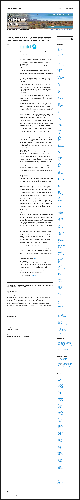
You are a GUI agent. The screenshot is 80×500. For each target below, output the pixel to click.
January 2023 (60, 413)
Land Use (59, 206)
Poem (59, 241)
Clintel (8, 51)
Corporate (59, 119)
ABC (58, 64)
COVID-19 (59, 120)
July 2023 (59, 406)
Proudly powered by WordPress (19, 495)
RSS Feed (59, 55)
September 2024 (60, 390)
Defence (59, 129)
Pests (58, 238)
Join (63, 8)
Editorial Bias (60, 140)
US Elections (60, 288)
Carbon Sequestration (61, 93)
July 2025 (59, 378)
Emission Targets (61, 146)
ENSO (59, 150)
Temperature (60, 275)
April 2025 (59, 381)
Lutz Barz (59, 363)
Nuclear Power (60, 233)
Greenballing (60, 183)
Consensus (59, 113)
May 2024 (59, 394)
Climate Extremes (61, 106)
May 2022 (59, 422)
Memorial (59, 215)
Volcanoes (59, 295)
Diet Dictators (60, 131)
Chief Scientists (60, 98)
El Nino (59, 143)
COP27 (59, 117)
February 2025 (60, 384)
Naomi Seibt (60, 225)
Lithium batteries (61, 210)
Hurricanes (60, 192)
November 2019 (60, 458)
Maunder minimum (61, 212)
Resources (59, 255)
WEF (58, 301)
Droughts (59, 136)
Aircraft (59, 75)
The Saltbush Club (14, 8)
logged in (14, 318)
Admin (8, 47)
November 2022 (60, 415)
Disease (59, 132)
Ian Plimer (59, 195)
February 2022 (60, 426)
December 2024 (60, 386)
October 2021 (60, 431)
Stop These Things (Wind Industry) (64, 324)
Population (59, 247)
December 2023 (60, 400)
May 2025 (59, 380)
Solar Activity (60, 269)
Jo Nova (59, 322)
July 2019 (59, 462)
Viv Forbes (59, 294)
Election (59, 144)
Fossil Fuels (60, 166)
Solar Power (60, 271)
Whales (59, 302)
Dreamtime (60, 134)
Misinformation (60, 221)
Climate (59, 104)
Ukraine (59, 283)
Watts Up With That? (61, 333)
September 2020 (60, 446)
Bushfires (59, 91)
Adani (59, 70)
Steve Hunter (60, 366)
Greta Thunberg (60, 187)
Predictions (60, 252)
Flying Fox (59, 163)
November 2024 (60, 387)
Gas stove (59, 170)
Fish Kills (59, 160)
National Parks (60, 227)
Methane (59, 217)
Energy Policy (60, 149)
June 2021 (59, 435)
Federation (59, 158)
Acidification (60, 68)
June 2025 (59, 379)
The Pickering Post (61, 327)
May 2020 (59, 451)
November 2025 (60, 377)
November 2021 (60, 429)
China (59, 100)
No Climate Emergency (62, 232)
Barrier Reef (60, 79)
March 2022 (60, 425)
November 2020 (60, 444)
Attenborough (60, 78)
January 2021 (60, 441)
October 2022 (60, 417)
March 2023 (60, 411)
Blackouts (59, 89)
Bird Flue (59, 88)
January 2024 (60, 399)
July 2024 (59, 392)
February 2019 (60, 468)
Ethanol (59, 152)
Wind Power (60, 305)
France (59, 167)
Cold (58, 112)
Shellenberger (60, 265)
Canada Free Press (61, 315)
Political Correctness (61, 245)
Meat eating (60, 214)
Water (59, 299)
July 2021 (59, 434)
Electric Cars (60, 145)
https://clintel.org (34, 275)
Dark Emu (59, 124)
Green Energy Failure (61, 179)
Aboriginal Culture (61, 66)
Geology (59, 171)
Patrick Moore (60, 237)
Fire (58, 159)
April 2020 (59, 452)
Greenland (59, 185)
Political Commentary (61, 244)
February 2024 (60, 398)
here (35, 258)
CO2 (58, 110)
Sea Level (59, 261)
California (59, 92)
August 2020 (60, 447)
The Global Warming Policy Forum (64, 326)
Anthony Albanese (61, 77)
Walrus (59, 296)
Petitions (59, 239)
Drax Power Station (61, 133)
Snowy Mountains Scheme (62, 268)
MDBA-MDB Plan (61, 213)
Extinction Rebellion (61, 156)
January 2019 (60, 469)
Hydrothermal (60, 194)
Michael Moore (60, 219)
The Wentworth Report (62, 330)
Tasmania (59, 274)
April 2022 (59, 424)
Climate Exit (60, 317)
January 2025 (60, 385)
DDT (58, 127)
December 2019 (60, 456)
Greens (59, 186)
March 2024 (60, 397)
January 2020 (60, 455)
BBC (58, 82)
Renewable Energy (61, 254)
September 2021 (60, 432)
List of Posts (60, 51)
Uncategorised (60, 286)
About (59, 8)
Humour (59, 191)
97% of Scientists (61, 63)
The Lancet (60, 279)
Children (59, 99)
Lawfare (59, 208)
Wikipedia (59, 303)
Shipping (59, 266)
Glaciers (59, 172)
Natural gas (60, 228)
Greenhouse (60, 184)
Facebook (59, 50)
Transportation (60, 281)
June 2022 (59, 421)
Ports (58, 248)
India (58, 199)
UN (58, 285)
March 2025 (60, 383)
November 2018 (60, 472)
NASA (59, 226)
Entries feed (60, 481)
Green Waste (60, 181)
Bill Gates (59, 85)
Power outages (60, 251)
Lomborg (59, 211)
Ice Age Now (60, 321)
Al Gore (59, 76)
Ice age (59, 197)
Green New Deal (60, 180)
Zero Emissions (60, 306)
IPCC (10, 51)
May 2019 (59, 465)
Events (59, 154)
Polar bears (60, 242)
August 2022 (60, 419)
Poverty (59, 249)
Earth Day (59, 137)
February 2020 (60, 454)
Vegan (59, 289)
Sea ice (59, 260)
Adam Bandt (60, 69)
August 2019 (60, 461)
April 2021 (59, 438)
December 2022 (60, 414)
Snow (59, 267)
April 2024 (59, 395)
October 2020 (60, 445)
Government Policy (61, 174)
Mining (59, 220)
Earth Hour (60, 138)
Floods (59, 161)
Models (59, 222)
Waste (59, 298)
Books (59, 90)
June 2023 (59, 407)
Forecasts (59, 164)
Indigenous (60, 200)
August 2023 (60, 405)
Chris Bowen (60, 102)
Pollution (59, 246)
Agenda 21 (59, 71)
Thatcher (59, 276)
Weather (59, 300)
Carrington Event (61, 95)
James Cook (60, 204)
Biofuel (59, 86)
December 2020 (60, 442)
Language (59, 207)
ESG (58, 151)
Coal (58, 111)
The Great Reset (60, 278)
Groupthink (60, 188)
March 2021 (60, 439)
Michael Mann (60, 218)
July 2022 (59, 420)
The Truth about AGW (61, 329)
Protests (59, 253)
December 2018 (60, 471)
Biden (59, 84)
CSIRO (59, 122)
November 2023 (60, 401)
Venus (59, 293)
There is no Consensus (62, 331)
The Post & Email (61, 328)
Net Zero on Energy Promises (63, 341)
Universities (60, 287)
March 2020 (60, 453)
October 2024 (60, 388)
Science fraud (60, 259)
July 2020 (59, 448)
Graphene (59, 176)
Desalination (60, 130)
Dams (59, 123)
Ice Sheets (59, 198)
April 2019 (59, 466)
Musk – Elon (60, 224)
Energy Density (60, 147)
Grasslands (60, 177)
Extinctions (60, 157)
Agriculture (60, 72)
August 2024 (60, 391)
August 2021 (60, 433)
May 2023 (59, 408)
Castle (59, 96)
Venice (59, 292)
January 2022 (60, 427)
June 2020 (59, 449)
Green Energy (60, 178)
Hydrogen (59, 193)
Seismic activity (60, 262)
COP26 (59, 116)
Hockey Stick (60, 190)
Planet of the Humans (61, 240)
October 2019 (60, 459)
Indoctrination (60, 201)
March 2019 (60, 467)
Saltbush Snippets (61, 54)
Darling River (60, 125)
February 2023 (60, 412)
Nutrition (59, 234)
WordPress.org (60, 483)
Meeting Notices (69, 8)
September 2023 (60, 404)
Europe (59, 153)
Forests (59, 165)
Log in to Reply (10, 306)
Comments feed (60, 482)
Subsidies (59, 273)
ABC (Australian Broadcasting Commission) (65, 65)
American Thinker (61, 314)
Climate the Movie (61, 107)
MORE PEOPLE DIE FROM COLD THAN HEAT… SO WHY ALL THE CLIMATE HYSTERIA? (64, 349)
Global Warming (60, 173)
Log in (59, 480)
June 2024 (59, 393)
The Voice (59, 280)
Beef (58, 83)
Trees (59, 282)
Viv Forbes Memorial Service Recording (64, 342)
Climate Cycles (60, 105)
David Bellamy (60, 126)
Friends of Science (61, 320)
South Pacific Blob (61, 272)
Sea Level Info (60, 323)
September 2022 (60, 418)
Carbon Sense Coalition (62, 316)
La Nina (59, 205)
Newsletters (60, 231)
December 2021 (60, 428)
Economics (60, 139)
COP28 (59, 118)
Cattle (59, 97)
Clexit (59, 103)
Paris (58, 235)
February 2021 (60, 440)
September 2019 (60, 460)
